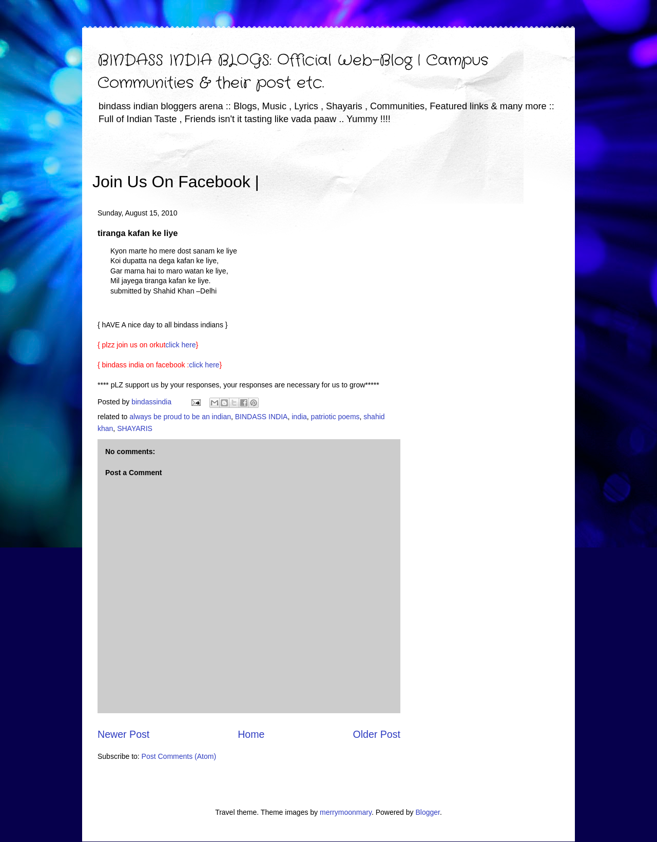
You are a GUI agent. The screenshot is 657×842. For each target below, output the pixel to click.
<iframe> (379, 166)
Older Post (376, 734)
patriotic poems (335, 417)
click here (180, 345)
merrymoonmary (346, 812)
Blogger (427, 812)
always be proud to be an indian (180, 417)
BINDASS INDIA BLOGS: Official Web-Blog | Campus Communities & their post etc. (293, 72)
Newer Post (123, 734)
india (299, 417)
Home (251, 734)
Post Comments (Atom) (179, 756)
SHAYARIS (134, 428)
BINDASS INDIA (261, 417)
